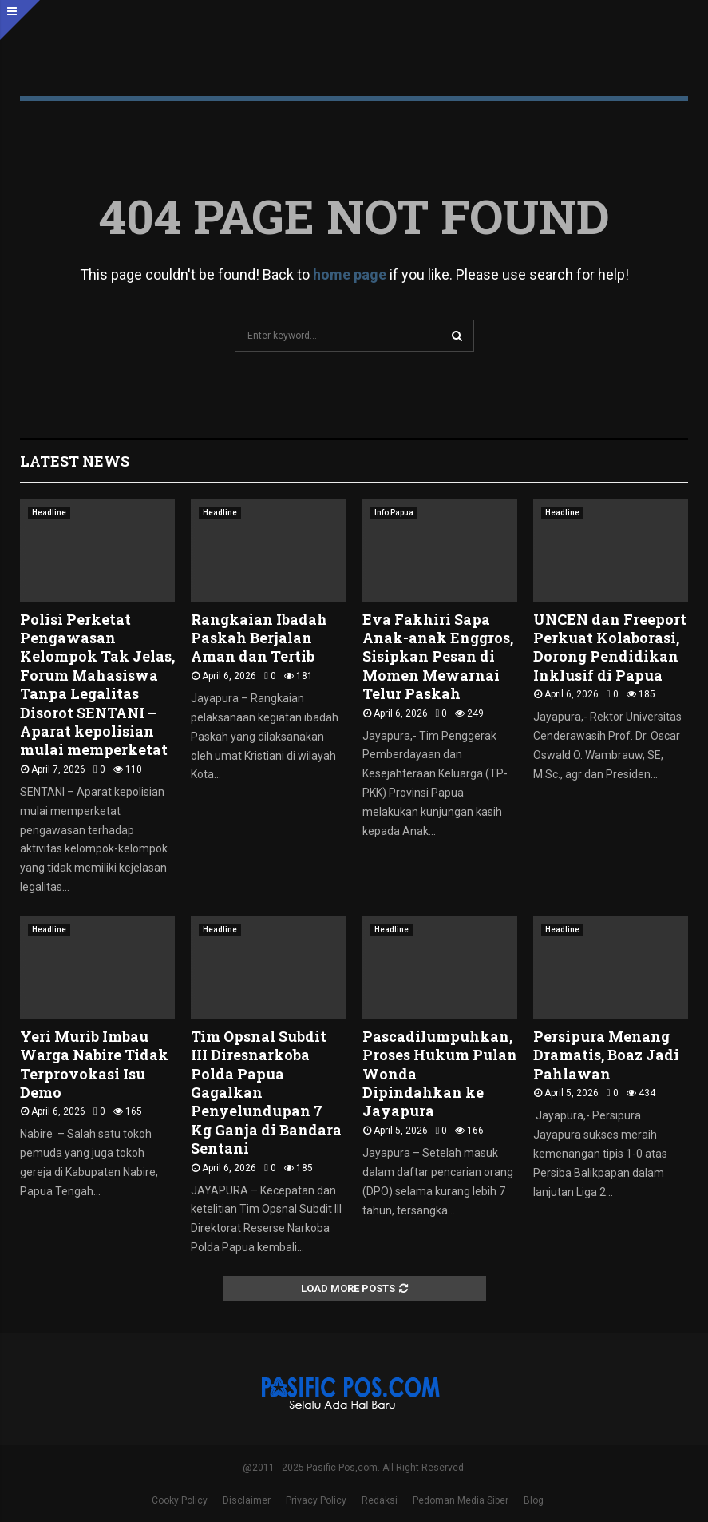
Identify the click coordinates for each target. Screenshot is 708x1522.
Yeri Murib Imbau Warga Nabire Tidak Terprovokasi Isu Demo (94, 1064)
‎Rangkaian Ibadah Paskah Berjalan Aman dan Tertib (259, 638)
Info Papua (393, 512)
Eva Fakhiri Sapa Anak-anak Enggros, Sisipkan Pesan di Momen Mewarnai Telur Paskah (437, 657)
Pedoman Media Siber (460, 1500)
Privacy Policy (316, 1500)
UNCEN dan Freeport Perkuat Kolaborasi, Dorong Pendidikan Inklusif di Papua (609, 647)
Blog (534, 1500)
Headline (49, 512)
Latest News (74, 461)
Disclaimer (247, 1500)
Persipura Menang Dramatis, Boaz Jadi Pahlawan (606, 1055)
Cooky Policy (180, 1500)
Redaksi (380, 1500)
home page (349, 274)
